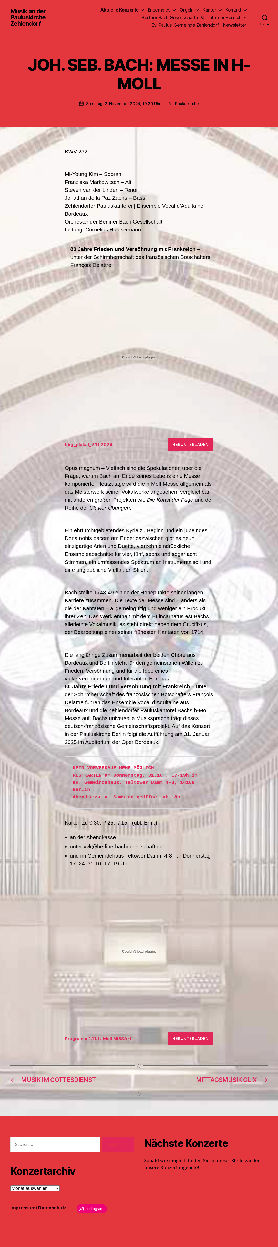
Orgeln (186, 10)
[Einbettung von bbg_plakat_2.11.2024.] (139, 357)
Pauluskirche (187, 103)
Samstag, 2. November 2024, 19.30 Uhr (123, 103)
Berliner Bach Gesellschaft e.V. (173, 17)
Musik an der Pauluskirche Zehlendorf (28, 17)
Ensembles (159, 10)
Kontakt (233, 10)
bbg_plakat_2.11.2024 (88, 444)
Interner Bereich (225, 17)
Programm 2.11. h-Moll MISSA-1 (98, 1038)
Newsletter (234, 25)
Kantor (209, 10)
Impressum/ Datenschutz (38, 1207)
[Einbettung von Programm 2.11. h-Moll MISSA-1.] (139, 951)
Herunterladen (190, 444)
